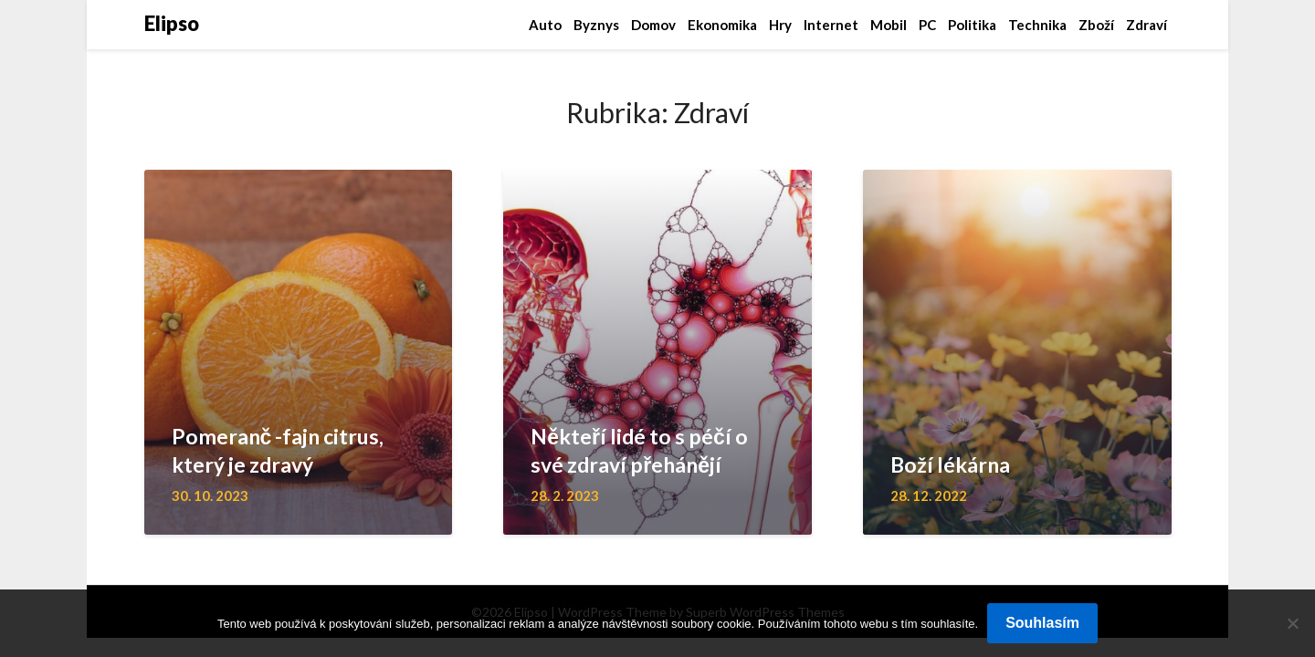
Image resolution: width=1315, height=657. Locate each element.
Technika (1037, 24)
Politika (972, 24)
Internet (831, 24)
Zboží (1096, 24)
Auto (545, 24)
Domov (653, 24)
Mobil (888, 24)
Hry (780, 24)
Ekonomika (722, 24)
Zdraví (1146, 24)
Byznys (596, 24)
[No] (1292, 623)
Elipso (171, 23)
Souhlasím (1042, 623)
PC (927, 24)
